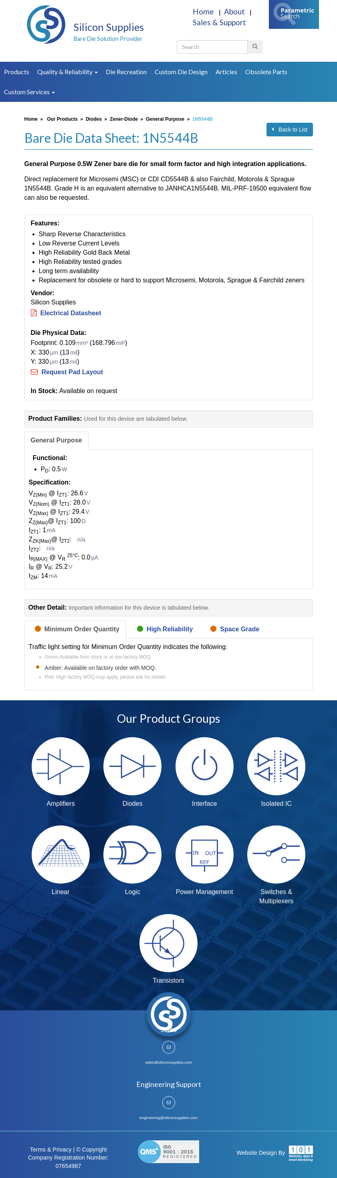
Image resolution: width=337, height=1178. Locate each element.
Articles (226, 71)
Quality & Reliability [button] (67, 71)
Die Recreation (126, 71)
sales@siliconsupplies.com (168, 1062)
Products (16, 71)
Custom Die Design (181, 71)
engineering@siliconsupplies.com (168, 1117)
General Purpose (165, 119)
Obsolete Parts (266, 71)
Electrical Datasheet (66, 313)
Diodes (94, 119)
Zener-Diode (124, 119)
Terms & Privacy (51, 1149)
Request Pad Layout (67, 372)
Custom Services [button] (29, 91)
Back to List (289, 129)
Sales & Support (219, 22)
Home (204, 11)
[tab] (56, 441)
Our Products (62, 119)
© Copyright (91, 1149)
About (235, 11)
